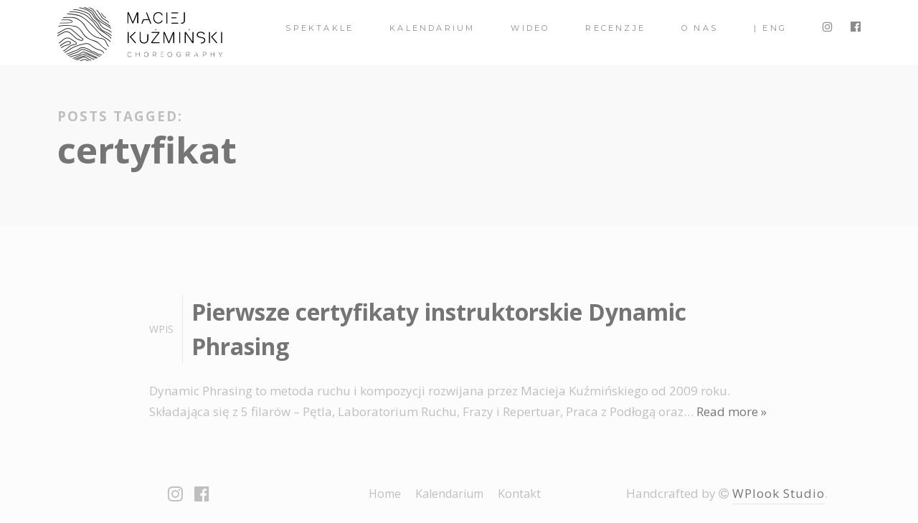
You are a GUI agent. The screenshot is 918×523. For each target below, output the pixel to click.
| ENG (770, 28)
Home (385, 493)
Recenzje (615, 28)
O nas (699, 28)
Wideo (530, 28)
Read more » (731, 411)
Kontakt (519, 493)
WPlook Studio (778, 493)
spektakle (319, 28)
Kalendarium (432, 28)
